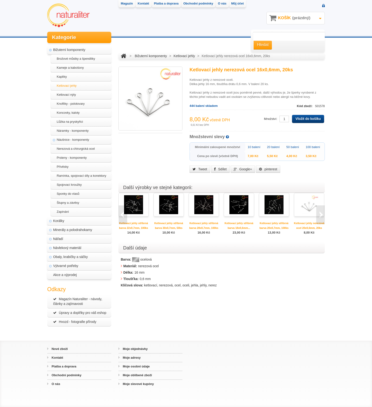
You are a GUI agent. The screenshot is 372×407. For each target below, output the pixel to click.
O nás (55, 384)
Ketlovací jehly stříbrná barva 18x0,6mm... (238, 225)
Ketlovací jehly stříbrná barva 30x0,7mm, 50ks (168, 225)
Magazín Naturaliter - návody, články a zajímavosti (77, 301)
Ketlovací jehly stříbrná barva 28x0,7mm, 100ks (203, 225)
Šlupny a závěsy (68, 202)
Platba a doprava (63, 366)
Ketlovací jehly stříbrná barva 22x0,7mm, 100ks (133, 225)
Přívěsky (63, 166)
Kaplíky (62, 76)
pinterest (268, 169)
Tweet (200, 169)
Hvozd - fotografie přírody (74, 322)
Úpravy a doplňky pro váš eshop (79, 313)
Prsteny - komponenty (72, 157)
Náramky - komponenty (72, 130)
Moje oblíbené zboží (137, 375)
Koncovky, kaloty (68, 112)
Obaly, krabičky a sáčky (70, 257)
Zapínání (63, 211)
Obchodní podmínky (66, 375)
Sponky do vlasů (68, 193)
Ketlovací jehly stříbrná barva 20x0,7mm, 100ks (274, 225)
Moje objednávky (135, 349)
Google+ (243, 169)
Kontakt (57, 357)
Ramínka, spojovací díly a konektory (81, 175)
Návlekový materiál (67, 248)
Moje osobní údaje (136, 366)
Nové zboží (59, 349)
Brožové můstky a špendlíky (76, 58)
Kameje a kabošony (70, 67)
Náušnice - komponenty (73, 139)
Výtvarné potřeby (65, 266)
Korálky (58, 221)
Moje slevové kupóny (138, 384)
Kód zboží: (305, 106)
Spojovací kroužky (69, 184)
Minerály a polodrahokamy (72, 230)
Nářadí (58, 239)
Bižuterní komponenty (69, 50)
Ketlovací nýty (66, 94)
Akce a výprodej (65, 275)
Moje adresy (131, 357)
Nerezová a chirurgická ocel (76, 148)
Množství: (270, 119)
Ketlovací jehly (67, 85)
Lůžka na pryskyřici (70, 121)
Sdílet (220, 169)
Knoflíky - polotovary (71, 103)
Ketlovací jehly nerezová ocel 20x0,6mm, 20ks (309, 225)
